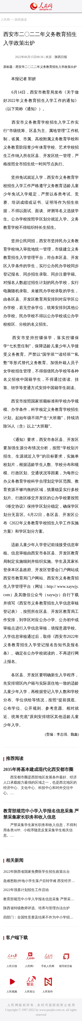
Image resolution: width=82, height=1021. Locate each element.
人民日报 (12, 958)
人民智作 (48, 983)
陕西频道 (21, 19)
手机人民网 (48, 958)
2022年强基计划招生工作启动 (26, 890)
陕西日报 (61, 57)
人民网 (5, 19)
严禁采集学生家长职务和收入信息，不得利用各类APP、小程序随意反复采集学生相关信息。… (40, 830)
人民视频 (12, 983)
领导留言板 (66, 958)
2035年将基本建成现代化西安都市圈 (38, 769)
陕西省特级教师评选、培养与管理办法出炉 (36, 908)
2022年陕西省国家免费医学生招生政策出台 (36, 871)
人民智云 (30, 983)
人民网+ (30, 958)
